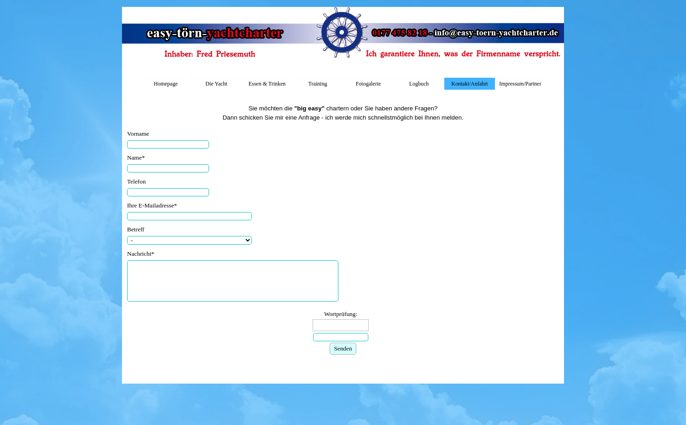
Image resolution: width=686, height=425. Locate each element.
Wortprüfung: (340, 313)
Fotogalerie (368, 83)
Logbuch (419, 83)
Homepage (166, 83)
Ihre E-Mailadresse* (152, 205)
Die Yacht (216, 83)
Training (317, 83)
